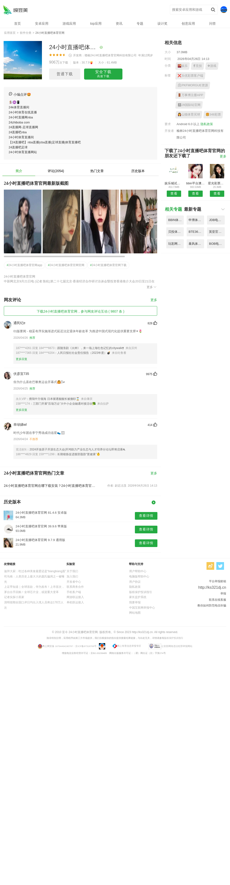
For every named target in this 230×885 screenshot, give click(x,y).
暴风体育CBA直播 (196, 243)
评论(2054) (56, 171)
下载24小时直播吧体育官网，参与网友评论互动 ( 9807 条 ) (80, 311)
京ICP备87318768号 (86, 646)
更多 (152, 287)
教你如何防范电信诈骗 (211, 605)
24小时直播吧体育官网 (15, 9)
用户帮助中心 (137, 571)
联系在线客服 (217, 599)
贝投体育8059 (176, 231)
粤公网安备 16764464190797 (57, 646)
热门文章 (97, 171)
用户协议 (135, 581)
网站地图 (135, 612)
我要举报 (135, 602)
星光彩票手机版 (217, 183)
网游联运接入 (75, 597)
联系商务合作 (75, 586)
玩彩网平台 (176, 243)
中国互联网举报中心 (142, 607)
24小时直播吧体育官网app (24, 265)
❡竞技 (197, 66)
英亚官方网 (216, 231)
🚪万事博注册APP (190, 95)
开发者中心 (74, 581)
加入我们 (72, 576)
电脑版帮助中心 (139, 576)
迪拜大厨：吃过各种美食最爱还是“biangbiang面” (35, 571)
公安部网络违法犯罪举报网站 (176, 646)
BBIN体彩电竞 (176, 220)
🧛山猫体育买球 (189, 114)
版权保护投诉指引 (140, 592)
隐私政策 (207, 124)
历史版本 (138, 171)
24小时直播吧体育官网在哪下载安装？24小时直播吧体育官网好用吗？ (50, 486)
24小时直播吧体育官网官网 (66, 265)
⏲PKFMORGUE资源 (193, 85)
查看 (174, 193)
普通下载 (65, 74)
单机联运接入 (75, 602)
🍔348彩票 (213, 114)
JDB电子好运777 (216, 220)
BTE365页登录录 (196, 231)
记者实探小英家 (14, 597)
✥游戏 (211, 66)
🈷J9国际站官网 (189, 105)
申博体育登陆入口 (196, 220)
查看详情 (146, 516)
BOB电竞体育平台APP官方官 (216, 243)
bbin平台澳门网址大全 (195, 183)
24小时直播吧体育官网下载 (108, 265)
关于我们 (72, 571)
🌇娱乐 (183, 66)
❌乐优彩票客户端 (190, 75)
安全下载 (103, 74)
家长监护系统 (137, 597)
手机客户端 (74, 592)
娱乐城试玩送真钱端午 (174, 183)
